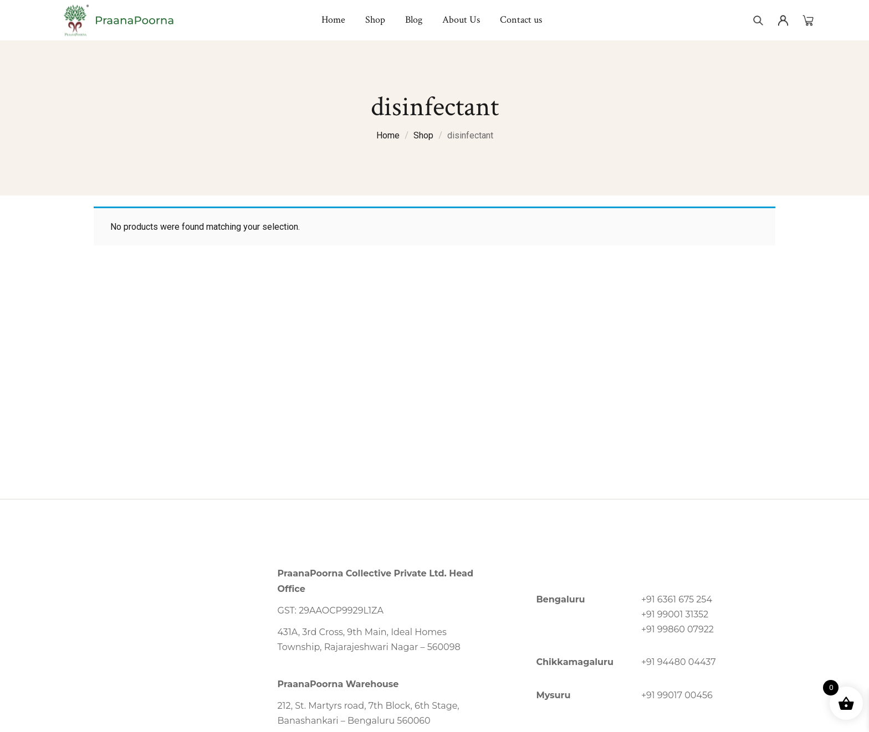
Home (388, 135)
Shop (423, 135)
